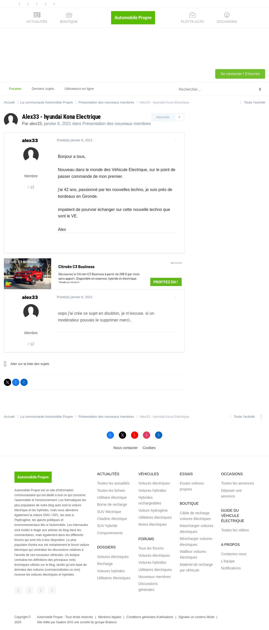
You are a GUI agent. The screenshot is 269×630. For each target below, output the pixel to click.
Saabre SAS (64, 622)
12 (31, 187)
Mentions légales (109, 617)
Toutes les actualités (113, 483)
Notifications (231, 568)
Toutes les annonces (237, 483)
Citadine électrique (112, 519)
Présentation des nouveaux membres (116, 123)
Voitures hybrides (111, 571)
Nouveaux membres (154, 577)
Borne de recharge (112, 504)
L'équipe (228, 561)
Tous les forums (151, 548)
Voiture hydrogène (153, 510)
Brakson (111, 622)
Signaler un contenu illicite (196, 617)
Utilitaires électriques (113, 578)
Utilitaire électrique (112, 497)
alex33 (35, 123)
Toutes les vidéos (235, 530)
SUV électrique (109, 512)
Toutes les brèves (111, 490)
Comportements (110, 533)
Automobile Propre (50, 617)
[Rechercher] (204, 89)
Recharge (105, 564)
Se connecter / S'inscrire (240, 74)
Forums (15, 91)
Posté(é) (73, 140)
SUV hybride (107, 526)
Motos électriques (152, 524)
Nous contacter (125, 448)
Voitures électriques (112, 557)
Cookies (149, 448)
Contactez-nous (233, 554)
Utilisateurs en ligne (79, 89)
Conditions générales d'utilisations (150, 617)
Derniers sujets (43, 89)
